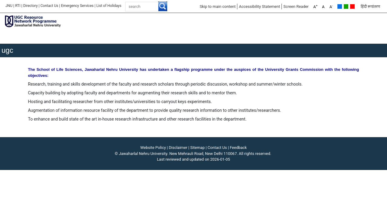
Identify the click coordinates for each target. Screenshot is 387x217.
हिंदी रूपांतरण (370, 6)
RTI (17, 6)
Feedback (238, 147)
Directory (30, 6)
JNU (8, 6)
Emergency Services (77, 6)
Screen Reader (296, 6)
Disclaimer (178, 147)
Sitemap (197, 147)
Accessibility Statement (259, 6)
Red (352, 6)
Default (339, 6)
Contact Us (49, 6)
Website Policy (153, 147)
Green (346, 6)
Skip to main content (218, 6)
